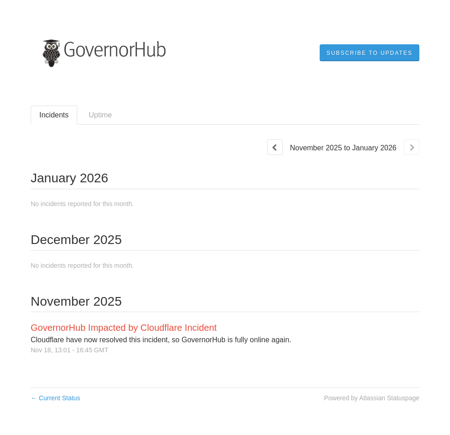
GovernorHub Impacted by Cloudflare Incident (124, 328)
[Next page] (411, 147)
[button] (369, 53)
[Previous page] (275, 147)
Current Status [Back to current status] (55, 398)
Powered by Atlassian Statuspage (371, 398)
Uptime (100, 115)
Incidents (54, 115)
